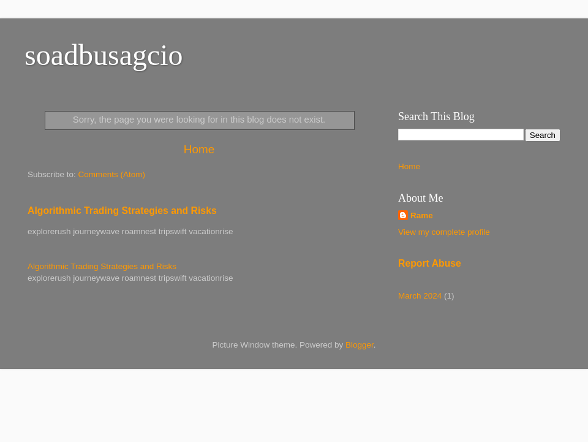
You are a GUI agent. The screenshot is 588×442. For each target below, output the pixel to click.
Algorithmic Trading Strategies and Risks (122, 210)
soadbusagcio (103, 55)
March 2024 (420, 295)
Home (199, 149)
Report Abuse (429, 263)
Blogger (359, 344)
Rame (421, 215)
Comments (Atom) (112, 174)
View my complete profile (444, 232)
